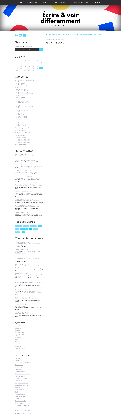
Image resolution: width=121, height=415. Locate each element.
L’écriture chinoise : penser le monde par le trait (29, 166)
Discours (20, 82)
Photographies (22, 117)
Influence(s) (21, 83)
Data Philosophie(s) (20, 89)
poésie (35, 229)
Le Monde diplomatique (22, 405)
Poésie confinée (22, 124)
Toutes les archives (20, 348)
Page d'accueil (66, 34)
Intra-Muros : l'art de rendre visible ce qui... (27, 214)
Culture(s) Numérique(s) (25, 91)
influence (18, 226)
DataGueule (18, 380)
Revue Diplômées (20, 130)
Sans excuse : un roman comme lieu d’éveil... (27, 206)
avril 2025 (18, 344)
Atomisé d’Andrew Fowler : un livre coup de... (27, 200)
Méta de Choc (19, 387)
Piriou (16, 275)
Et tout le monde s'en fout (22, 374)
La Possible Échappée (21, 378)
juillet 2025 (18, 339)
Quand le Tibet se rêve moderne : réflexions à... (28, 193)
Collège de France (20, 403)
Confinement (18, 87)
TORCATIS (18, 243)
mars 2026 (18, 328)
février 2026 (18, 330)
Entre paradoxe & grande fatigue (30, 291)
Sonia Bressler (19, 365)
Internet (20, 95)
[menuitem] (20, 2)
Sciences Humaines (20, 137)
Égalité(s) (21, 114)
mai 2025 (17, 341)
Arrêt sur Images (20, 376)
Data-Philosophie (32, 2)
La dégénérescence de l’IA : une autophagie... (29, 283)
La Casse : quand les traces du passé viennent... (28, 178)
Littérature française (24, 102)
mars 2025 (18, 346)
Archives (97, 2)
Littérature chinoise (24, 101)
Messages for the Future (25, 106)
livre (23, 232)
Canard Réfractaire (20, 401)
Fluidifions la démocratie (31, 299)
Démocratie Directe (20, 390)
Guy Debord (55, 42)
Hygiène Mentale (20, 371)
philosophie (24, 229)
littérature (33, 226)
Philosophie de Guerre (60, 2)
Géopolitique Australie (24, 139)
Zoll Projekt (18, 367)
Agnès (17, 291)
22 (29, 68)
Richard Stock (19, 266)
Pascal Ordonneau (20, 394)
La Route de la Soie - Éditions (81, 2)
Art (19, 111)
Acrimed (17, 358)
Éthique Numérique (24, 92)
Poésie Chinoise (22, 123)
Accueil (20, 2)
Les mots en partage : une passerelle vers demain (28, 275)
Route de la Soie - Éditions (22, 132)
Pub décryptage (22, 85)
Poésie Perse (22, 125)
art (30, 229)
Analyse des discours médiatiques (24, 80)
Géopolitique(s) (22, 116)
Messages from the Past (25, 108)
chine (39, 226)
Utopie (20, 119)
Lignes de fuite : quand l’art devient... (25, 160)
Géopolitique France (24, 142)
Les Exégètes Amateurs (21, 385)
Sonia (16, 306)
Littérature (18, 100)
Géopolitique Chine (23, 140)
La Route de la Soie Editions (23, 362)
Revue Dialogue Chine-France (23, 128)
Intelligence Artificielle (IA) (25, 94)
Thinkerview (18, 360)
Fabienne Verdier (20, 396)
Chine (20, 113)
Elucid (16, 392)
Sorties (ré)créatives (21, 144)
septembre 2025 (19, 335)
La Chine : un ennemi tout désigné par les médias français (86, 34)
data (17, 229)
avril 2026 (18, 326)
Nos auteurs (22, 135)
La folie (23, 306)
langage (25, 226)
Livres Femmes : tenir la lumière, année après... (28, 172)
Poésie (17, 121)
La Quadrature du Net (21, 383)
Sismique (17, 398)
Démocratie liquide (20, 97)
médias (18, 232)
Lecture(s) (45, 2)
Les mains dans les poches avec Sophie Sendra (28, 186)
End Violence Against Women (53, 34)
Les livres (21, 134)
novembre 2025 (19, 332)
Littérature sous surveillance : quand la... (28, 266)
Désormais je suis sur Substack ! (24, 156)
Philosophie (18, 105)
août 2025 (18, 337)
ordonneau (18, 299)
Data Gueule (18, 369)
